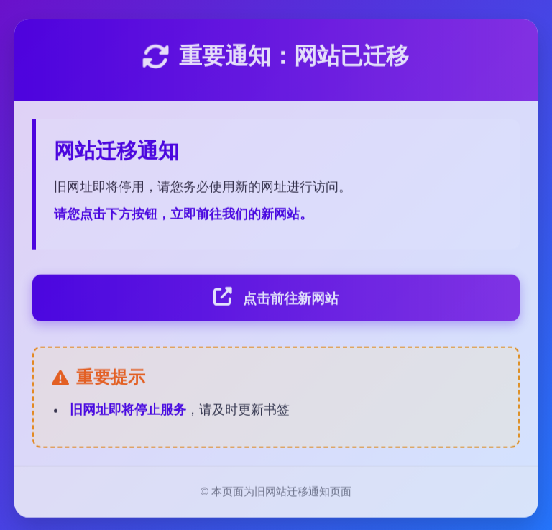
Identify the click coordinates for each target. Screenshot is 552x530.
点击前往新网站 (276, 299)
